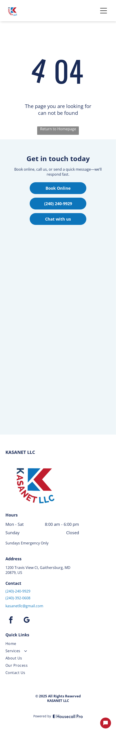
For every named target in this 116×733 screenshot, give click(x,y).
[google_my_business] (26, 621)
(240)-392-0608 (17, 597)
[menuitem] (42, 644)
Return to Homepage (58, 128)
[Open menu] (103, 10)
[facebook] (10, 621)
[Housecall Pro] (68, 716)
